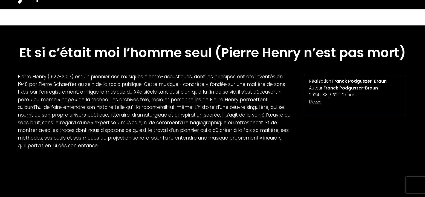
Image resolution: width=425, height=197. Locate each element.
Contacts (390, 12)
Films (272, 12)
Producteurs (345, 12)
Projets (303, 12)
